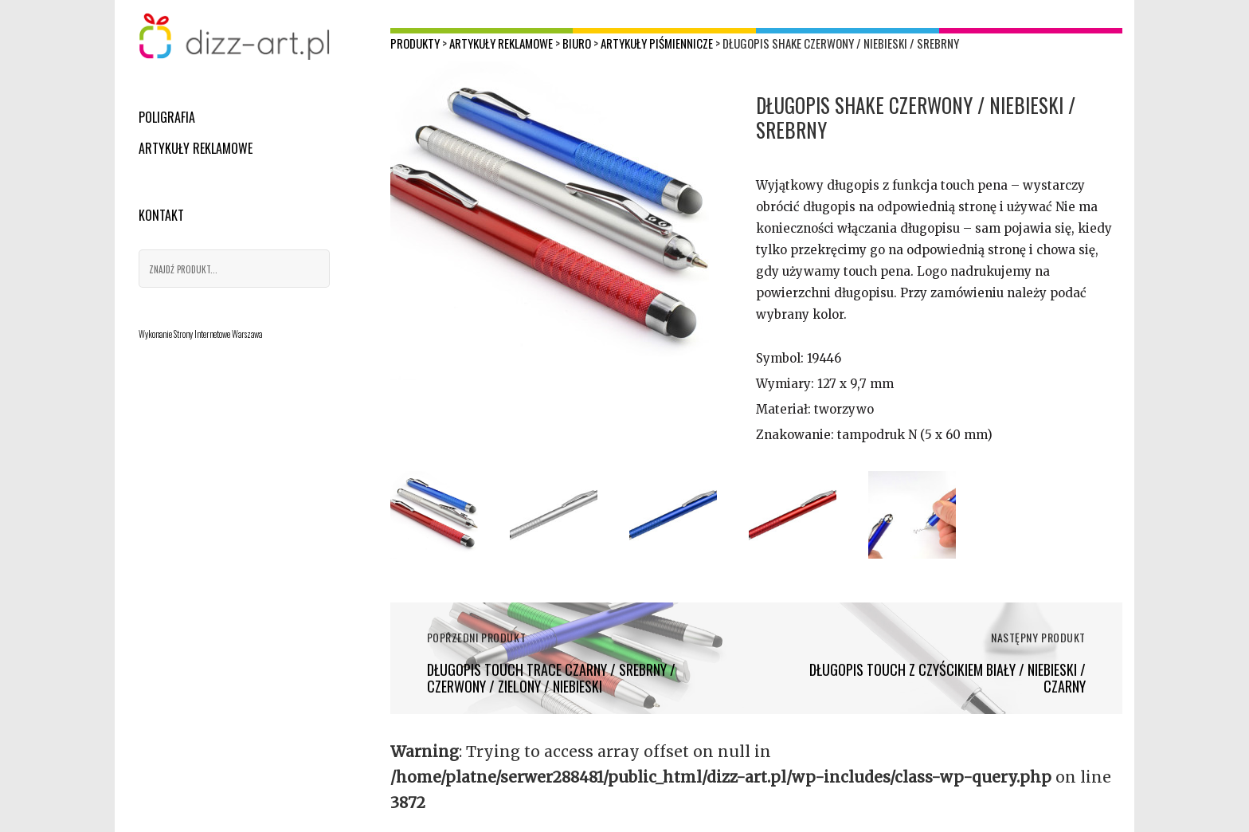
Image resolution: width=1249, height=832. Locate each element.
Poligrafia (167, 117)
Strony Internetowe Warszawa (218, 334)
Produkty (415, 43)
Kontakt (161, 215)
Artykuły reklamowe (196, 148)
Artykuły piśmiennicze (657, 43)
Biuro (576, 43)
